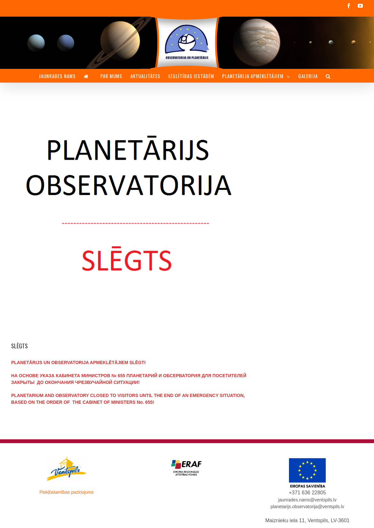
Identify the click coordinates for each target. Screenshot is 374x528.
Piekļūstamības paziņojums (66, 492)
